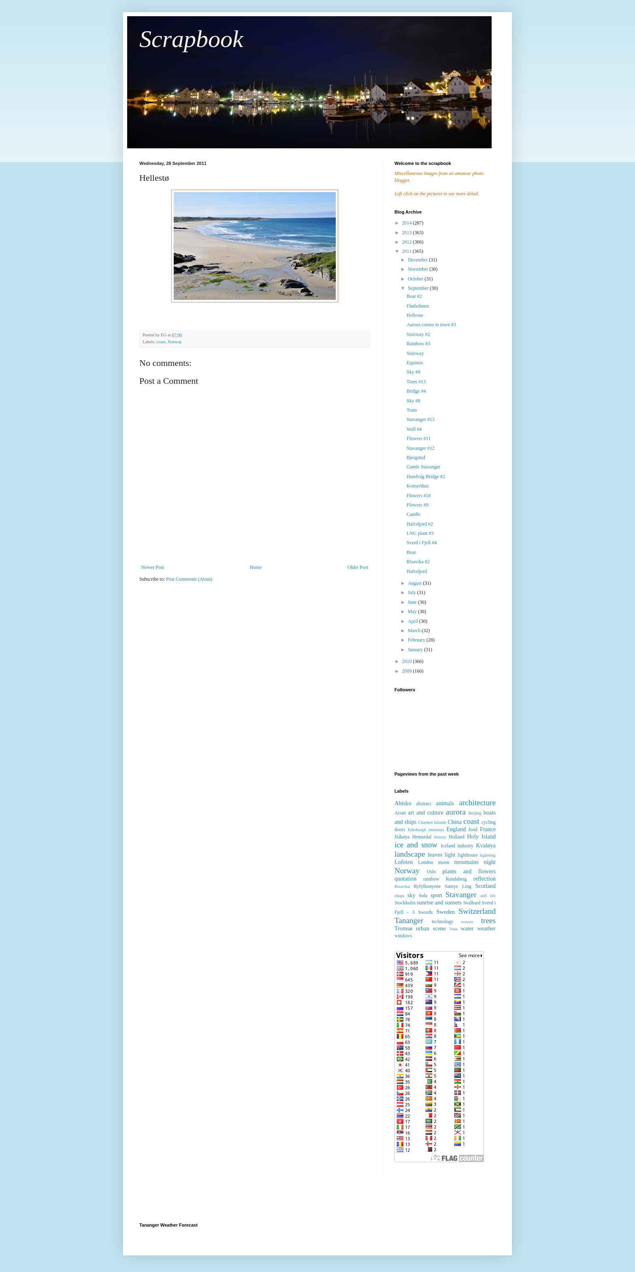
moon (443, 862)
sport (436, 895)
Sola (423, 895)
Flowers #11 (418, 438)
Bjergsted (416, 457)
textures (467, 921)
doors (399, 829)
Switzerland (477, 911)
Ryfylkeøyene (427, 886)
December (418, 260)
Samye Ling (458, 886)
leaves (435, 854)
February (417, 640)
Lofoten (403, 862)
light (450, 854)
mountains (466, 862)
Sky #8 (413, 401)
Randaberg (456, 879)
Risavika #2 (418, 561)
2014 (407, 223)
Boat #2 (414, 296)
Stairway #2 (418, 334)
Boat (411, 552)
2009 (407, 671)
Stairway (415, 353)
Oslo (431, 871)
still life (488, 895)
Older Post (357, 567)
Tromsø (403, 928)
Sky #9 (413, 372)
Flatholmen (418, 306)
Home (256, 567)
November (419, 269)
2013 (407, 232)
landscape (409, 854)
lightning (488, 855)
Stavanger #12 (421, 448)
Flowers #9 (417, 505)
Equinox (415, 363)
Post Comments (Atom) (189, 579)
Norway (175, 341)
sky (411, 895)
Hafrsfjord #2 (420, 524)
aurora (456, 812)
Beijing (475, 812)
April (413, 621)
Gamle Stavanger (423, 467)
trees (488, 920)
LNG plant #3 (420, 533)
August (415, 583)
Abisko (402, 803)
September (419, 288)
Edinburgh (417, 829)
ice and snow (415, 844)
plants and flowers (469, 871)
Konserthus (418, 486)
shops (399, 895)
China (454, 822)
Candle (413, 514)
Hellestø (415, 315)
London (425, 862)
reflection (484, 878)
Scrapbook (191, 39)
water (467, 928)
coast (160, 341)
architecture (477, 802)
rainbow (431, 879)
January (416, 649)
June (413, 602)
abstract (423, 803)
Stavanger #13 (421, 419)
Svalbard (472, 903)
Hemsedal (422, 837)
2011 (407, 251)
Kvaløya (486, 845)
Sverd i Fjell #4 (422, 542)
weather (486, 928)
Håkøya (401, 837)
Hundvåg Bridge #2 (426, 476)
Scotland (485, 886)
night (490, 862)
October (416, 279)
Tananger (408, 920)
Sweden (445, 912)
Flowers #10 (419, 495)
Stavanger (461, 894)
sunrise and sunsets (439, 902)
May (413, 611)
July (412, 592)
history (440, 836)
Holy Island (481, 836)
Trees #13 (416, 382)
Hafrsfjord (417, 571)
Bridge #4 (416, 391)
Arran (400, 813)
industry (465, 846)
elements (436, 829)
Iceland (448, 846)
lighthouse (468, 855)
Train (412, 410)
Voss (453, 928)
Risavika (402, 886)
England (456, 829)
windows (403, 936)
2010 (407, 661)
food (473, 829)
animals (445, 803)
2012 (407, 242)
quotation (405, 878)
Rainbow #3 (418, 343)
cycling (489, 822)
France (488, 829)
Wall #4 (414, 429)
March (415, 630)
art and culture (425, 812)
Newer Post (152, 567)
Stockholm (405, 903)
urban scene (431, 928)
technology (442, 921)
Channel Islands (432, 822)
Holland (457, 837)
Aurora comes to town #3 (431, 324)
